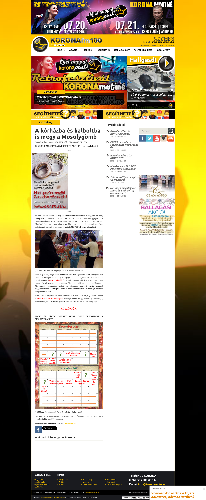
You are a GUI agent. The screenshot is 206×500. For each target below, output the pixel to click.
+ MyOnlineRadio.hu (41, 485)
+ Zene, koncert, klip (89, 485)
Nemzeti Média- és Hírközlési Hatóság (53, 497)
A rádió (74, 50)
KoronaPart (163, 50)
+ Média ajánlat (39, 482)
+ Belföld (60, 482)
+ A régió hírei (62, 480)
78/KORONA (70, 423)
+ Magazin (85, 482)
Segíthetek (103, 50)
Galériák (88, 50)
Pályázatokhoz (143, 50)
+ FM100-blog (86, 480)
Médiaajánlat (122, 50)
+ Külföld (60, 485)
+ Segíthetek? (39, 480)
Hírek (61, 50)
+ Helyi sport (110, 482)
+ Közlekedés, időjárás (113, 485)
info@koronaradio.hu (152, 484)
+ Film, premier (110, 480)
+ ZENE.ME (38, 487)
